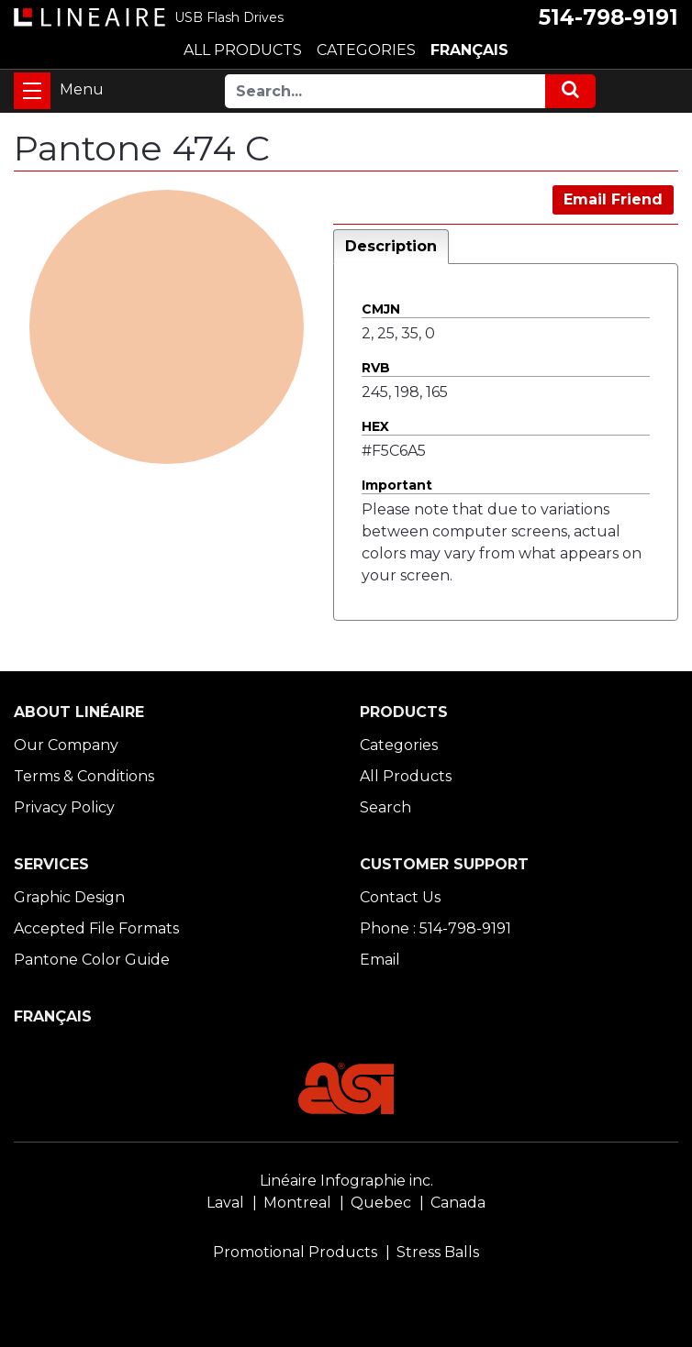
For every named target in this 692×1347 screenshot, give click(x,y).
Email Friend (613, 199)
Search (385, 807)
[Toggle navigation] (32, 90)
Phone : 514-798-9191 (435, 928)
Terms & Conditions (84, 776)
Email (380, 959)
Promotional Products (295, 1252)
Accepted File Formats (96, 928)
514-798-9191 (608, 17)
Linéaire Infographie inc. (346, 1180)
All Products (406, 776)
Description (391, 246)
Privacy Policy (64, 807)
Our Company (66, 745)
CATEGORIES (366, 50)
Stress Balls (437, 1252)
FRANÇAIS (469, 50)
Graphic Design (69, 897)
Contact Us (400, 897)
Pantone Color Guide (92, 959)
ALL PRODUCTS (243, 50)
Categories (399, 745)
